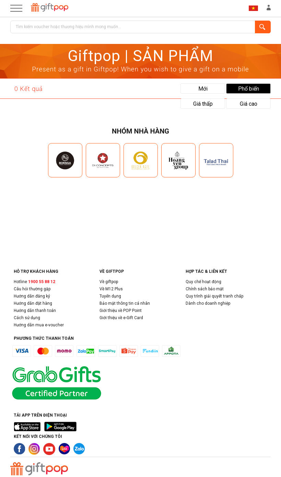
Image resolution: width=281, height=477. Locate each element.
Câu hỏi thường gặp (32, 289)
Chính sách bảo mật (205, 289)
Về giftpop (108, 281)
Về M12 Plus (111, 289)
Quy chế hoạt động (203, 281)
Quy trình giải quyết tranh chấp (214, 296)
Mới (203, 88)
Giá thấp (203, 104)
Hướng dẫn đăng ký (32, 296)
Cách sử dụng (27, 317)
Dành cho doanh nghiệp (208, 303)
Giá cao (248, 104)
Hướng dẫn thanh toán (35, 310)
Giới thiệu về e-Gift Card (121, 317)
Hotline (34, 281)
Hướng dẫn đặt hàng (33, 303)
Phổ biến (248, 88)
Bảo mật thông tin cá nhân (124, 303)
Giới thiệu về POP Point (120, 310)
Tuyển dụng (110, 296)
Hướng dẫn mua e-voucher (39, 325)
